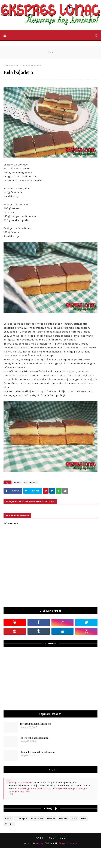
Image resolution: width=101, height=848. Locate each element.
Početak (39, 838)
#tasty (53, 788)
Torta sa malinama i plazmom (35, 723)
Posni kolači (19, 65)
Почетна (8, 65)
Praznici (51, 818)
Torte (83, 818)
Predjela (63, 818)
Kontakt (63, 838)
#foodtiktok (42, 788)
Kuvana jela (21, 818)
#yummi (62, 788)
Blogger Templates (68, 843)
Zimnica (9, 824)
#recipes (72, 788)
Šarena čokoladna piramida (34, 737)
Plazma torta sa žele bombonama (37, 751)
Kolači (17, 482)
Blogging (39, 843)
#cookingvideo (26, 788)
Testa (74, 818)
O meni (52, 838)
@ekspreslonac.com (20, 782)
